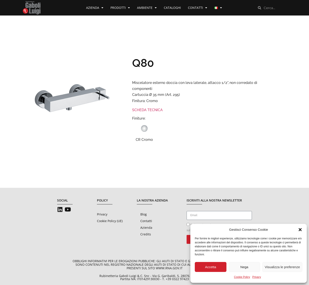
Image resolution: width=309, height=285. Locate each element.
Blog (143, 214)
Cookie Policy (242, 277)
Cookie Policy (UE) (110, 221)
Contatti (197, 8)
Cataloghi (172, 8)
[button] (300, 229)
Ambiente (147, 8)
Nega (244, 267)
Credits (145, 234)
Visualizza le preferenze (282, 267)
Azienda (94, 8)
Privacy (256, 277)
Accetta (210, 267)
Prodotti (120, 8)
